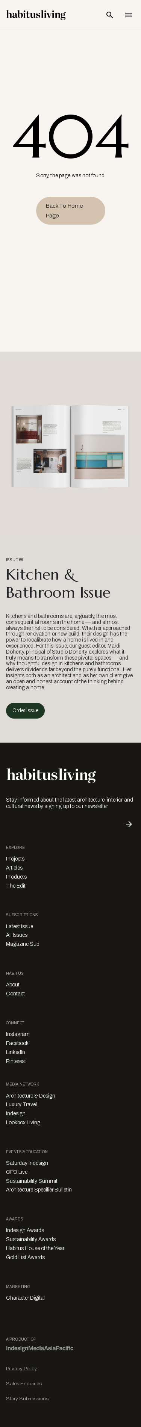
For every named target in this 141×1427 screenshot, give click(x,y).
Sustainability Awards (31, 1239)
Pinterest (16, 1061)
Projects (15, 859)
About (13, 985)
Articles (14, 868)
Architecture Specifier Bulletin (39, 1190)
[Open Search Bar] (109, 15)
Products (16, 877)
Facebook (17, 1043)
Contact (15, 994)
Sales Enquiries (24, 1383)
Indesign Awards (25, 1230)
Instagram (18, 1034)
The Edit (16, 886)
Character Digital (25, 1298)
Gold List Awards (25, 1257)
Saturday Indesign (27, 1163)
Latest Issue (19, 926)
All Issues (16, 935)
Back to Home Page (64, 211)
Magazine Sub (22, 944)
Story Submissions (27, 1398)
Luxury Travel (21, 1104)
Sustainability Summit (32, 1181)
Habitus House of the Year (35, 1248)
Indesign (16, 1113)
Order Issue (25, 710)
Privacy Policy (21, 1368)
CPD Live (16, 1172)
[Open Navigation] (128, 15)
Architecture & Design (30, 1096)
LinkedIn (15, 1052)
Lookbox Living (23, 1122)
